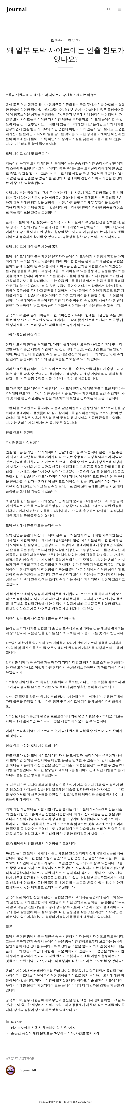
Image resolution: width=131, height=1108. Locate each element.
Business (59, 40)
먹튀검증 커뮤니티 (71, 315)
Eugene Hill (27, 1070)
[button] (108, 9)
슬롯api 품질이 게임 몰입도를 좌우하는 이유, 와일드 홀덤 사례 (55, 1033)
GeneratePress (84, 1102)
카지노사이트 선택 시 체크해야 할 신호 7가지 (43, 1028)
